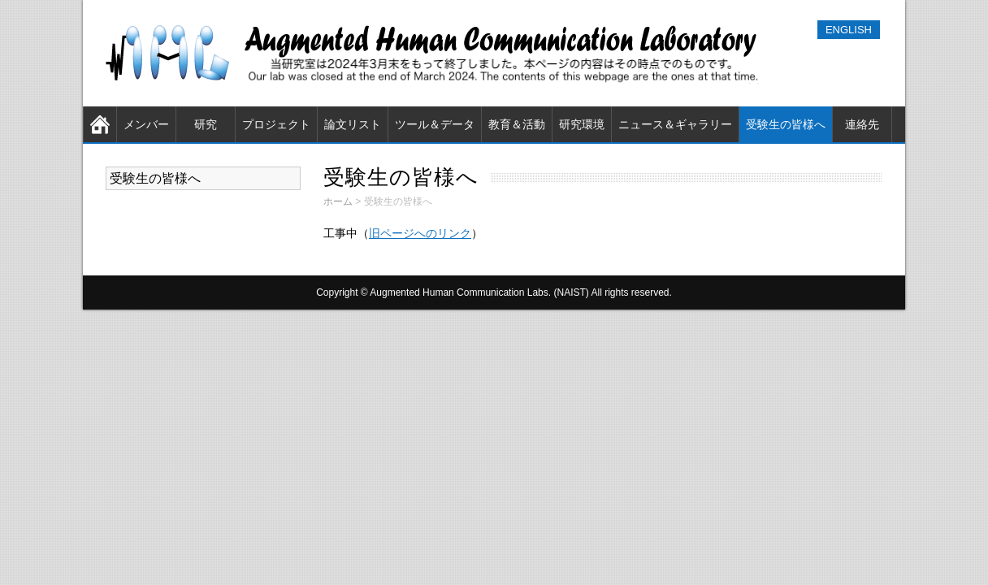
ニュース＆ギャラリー (675, 124)
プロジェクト (276, 124)
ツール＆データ (434, 124)
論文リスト (352, 124)
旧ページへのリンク (420, 233)
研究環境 (581, 124)
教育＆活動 (516, 124)
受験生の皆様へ (786, 124)
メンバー (146, 124)
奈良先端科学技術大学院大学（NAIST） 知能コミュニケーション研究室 (436, 52)
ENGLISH (849, 30)
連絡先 (862, 124)
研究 (205, 124)
